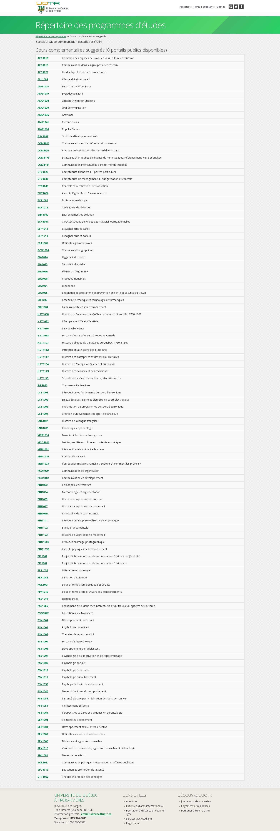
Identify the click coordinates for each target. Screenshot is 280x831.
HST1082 (43, 321)
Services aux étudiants (139, 818)
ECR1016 (43, 207)
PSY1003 (43, 634)
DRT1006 (43, 193)
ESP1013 (43, 236)
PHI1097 (43, 506)
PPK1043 (43, 591)
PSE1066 (43, 606)
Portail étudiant (204, 6)
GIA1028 (43, 278)
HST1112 (43, 349)
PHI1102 (43, 527)
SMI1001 (43, 755)
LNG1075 (43, 428)
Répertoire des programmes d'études (100, 25)
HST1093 (43, 335)
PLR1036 (43, 570)
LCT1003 (43, 406)
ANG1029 (43, 107)
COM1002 (43, 143)
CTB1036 (43, 179)
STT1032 (43, 776)
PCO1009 (43, 470)
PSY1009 (43, 663)
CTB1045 (43, 186)
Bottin (221, 6)
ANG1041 (43, 122)
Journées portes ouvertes (196, 801)
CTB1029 (43, 172)
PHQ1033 (43, 549)
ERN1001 (43, 221)
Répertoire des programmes (51, 36)
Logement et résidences (195, 806)
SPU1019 (43, 769)
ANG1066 (43, 129)
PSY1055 (43, 705)
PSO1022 (43, 613)
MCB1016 (43, 435)
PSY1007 (43, 655)
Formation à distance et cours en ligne (145, 812)
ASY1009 (43, 136)
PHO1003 (43, 542)
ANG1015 (43, 86)
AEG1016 (43, 58)
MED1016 (43, 456)
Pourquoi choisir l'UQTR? (195, 810)
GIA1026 (43, 271)
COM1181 (43, 164)
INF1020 (42, 385)
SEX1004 (43, 727)
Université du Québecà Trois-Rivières (76, 797)
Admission (132, 801)
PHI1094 (43, 492)
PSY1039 (43, 684)
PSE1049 (43, 598)
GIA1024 (43, 257)
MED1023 (43, 463)
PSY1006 (43, 648)
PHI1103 (43, 534)
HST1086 (43, 328)
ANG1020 (43, 100)
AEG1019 (43, 65)
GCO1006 (43, 250)
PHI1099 (43, 513)
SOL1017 (43, 762)
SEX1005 (43, 734)
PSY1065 (43, 712)
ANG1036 (43, 115)
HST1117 (43, 357)
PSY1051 (43, 698)
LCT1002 (43, 399)
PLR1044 (43, 577)
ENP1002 (43, 214)
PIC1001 (42, 556)
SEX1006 (43, 741)
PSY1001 (43, 620)
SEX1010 (43, 748)
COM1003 (43, 150)
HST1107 (43, 342)
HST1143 (43, 371)
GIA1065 (43, 292)
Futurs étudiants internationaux (144, 806)
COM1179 (43, 157)
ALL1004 (43, 79)
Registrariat (133, 823)
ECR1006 (43, 200)
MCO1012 (43, 442)
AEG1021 (43, 72)
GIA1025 (43, 264)
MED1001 (43, 449)
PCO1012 (43, 478)
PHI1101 (43, 520)
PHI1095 (43, 499)
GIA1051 (43, 285)
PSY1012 (43, 670)
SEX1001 (43, 719)
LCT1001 (43, 392)
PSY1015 (43, 677)
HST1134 (43, 364)
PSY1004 (43, 641)
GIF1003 (42, 300)
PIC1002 (42, 563)
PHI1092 (43, 485)
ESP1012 (43, 228)
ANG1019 (43, 93)
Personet (185, 6)
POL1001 (43, 584)
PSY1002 (43, 627)
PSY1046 (43, 691)
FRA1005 (43, 243)
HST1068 (43, 314)
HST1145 (43, 378)
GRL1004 (43, 307)
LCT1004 (43, 413)
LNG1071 (43, 421)
